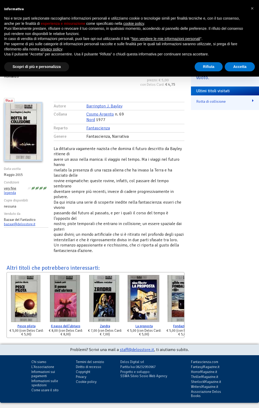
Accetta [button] (239, 67)
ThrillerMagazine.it (204, 377)
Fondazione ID (183, 326)
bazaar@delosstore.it (19, 224)
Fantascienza (98, 128)
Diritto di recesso (88, 367)
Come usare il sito (45, 390)
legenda (10, 193)
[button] (252, 8)
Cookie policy (86, 382)
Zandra (105, 326)
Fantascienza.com (204, 362)
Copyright (83, 372)
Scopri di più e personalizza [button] (37, 67)
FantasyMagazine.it (205, 367)
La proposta (144, 326)
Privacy (81, 377)
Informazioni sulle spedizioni (44, 383)
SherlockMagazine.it (206, 382)
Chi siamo (38, 362)
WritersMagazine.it (204, 386)
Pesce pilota (27, 326)
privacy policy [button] (51, 49)
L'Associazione (42, 367)
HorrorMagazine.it (204, 372)
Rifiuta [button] (209, 67)
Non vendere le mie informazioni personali (166, 39)
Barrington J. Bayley (104, 106)
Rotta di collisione (211, 101)
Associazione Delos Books (206, 393)
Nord (90, 119)
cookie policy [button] (133, 23)
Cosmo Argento (100, 114)
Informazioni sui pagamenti (43, 374)
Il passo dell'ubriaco (65, 326)
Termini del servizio (90, 362)
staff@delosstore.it (137, 349)
